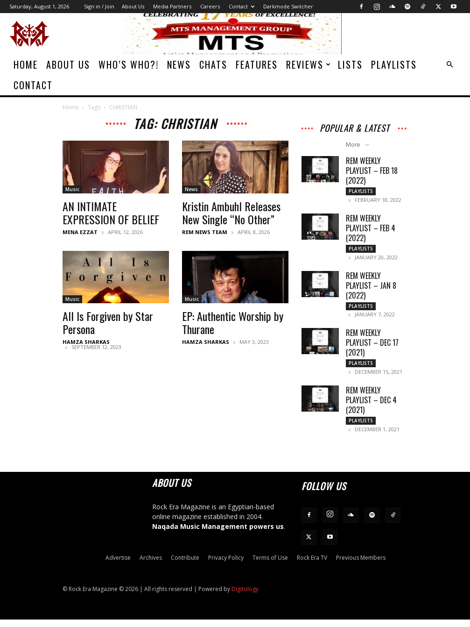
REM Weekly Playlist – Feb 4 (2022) (370, 229)
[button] (449, 64)
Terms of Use (270, 565)
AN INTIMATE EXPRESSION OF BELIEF (111, 213)
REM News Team (204, 231)
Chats (213, 64)
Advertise (118, 565)
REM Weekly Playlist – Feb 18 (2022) (372, 170)
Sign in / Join (99, 6)
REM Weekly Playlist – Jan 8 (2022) (371, 288)
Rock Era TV (312, 565)
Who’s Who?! (128, 64)
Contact (241, 6)
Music (72, 189)
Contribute (185, 565)
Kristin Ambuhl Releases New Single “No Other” (231, 213)
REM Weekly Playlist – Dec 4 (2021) (371, 406)
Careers (210, 6)
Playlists (394, 64)
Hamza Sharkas (86, 341)
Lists (350, 64)
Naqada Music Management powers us (218, 533)
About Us (133, 6)
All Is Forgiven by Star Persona (108, 322)
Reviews (308, 64)
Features (257, 64)
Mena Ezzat (80, 231)
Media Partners (172, 6)
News (179, 64)
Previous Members (361, 565)
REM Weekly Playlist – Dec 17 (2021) (372, 347)
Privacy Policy (226, 565)
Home (26, 64)
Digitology (245, 596)
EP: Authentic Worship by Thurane (232, 322)
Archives (151, 565)
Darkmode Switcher (288, 6)
